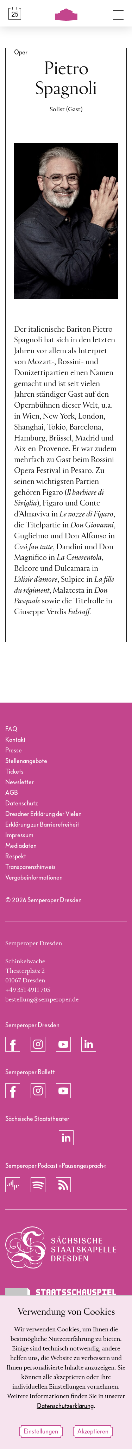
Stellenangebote (26, 761)
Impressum (19, 835)
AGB (11, 792)
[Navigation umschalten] (118, 13)
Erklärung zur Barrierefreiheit (42, 824)
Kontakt (15, 740)
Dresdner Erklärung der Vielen (43, 814)
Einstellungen (41, 1431)
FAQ (11, 729)
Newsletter (19, 782)
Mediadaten (21, 845)
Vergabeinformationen (34, 877)
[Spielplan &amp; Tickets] (14, 13)
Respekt (15, 856)
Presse (13, 750)
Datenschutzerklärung (65, 1406)
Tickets (14, 771)
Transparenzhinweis (30, 867)
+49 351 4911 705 (27, 990)
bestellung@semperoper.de (41, 999)
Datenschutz (21, 803)
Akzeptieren (92, 1431)
